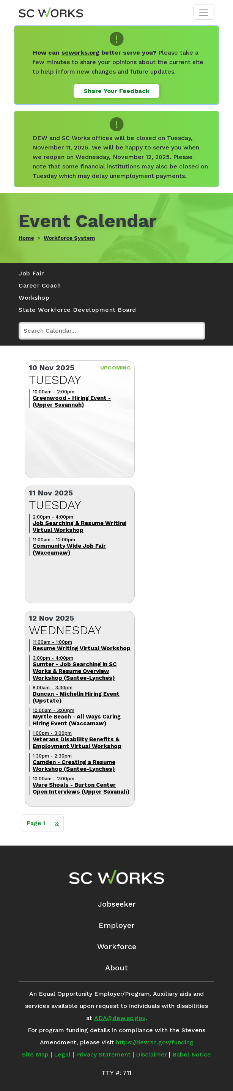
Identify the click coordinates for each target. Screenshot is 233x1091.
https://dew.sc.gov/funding (155, 1042)
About (116, 967)
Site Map (35, 1054)
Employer (117, 925)
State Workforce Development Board (77, 309)
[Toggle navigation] (203, 12)
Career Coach (40, 285)
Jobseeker (117, 904)
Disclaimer (151, 1054)
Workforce (116, 946)
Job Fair (31, 273)
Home (26, 238)
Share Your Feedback (116, 90)
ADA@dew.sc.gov (119, 1018)
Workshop (34, 297)
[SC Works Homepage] (116, 877)
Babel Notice (191, 1054)
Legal (62, 1054)
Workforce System (69, 238)
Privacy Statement (103, 1054)
